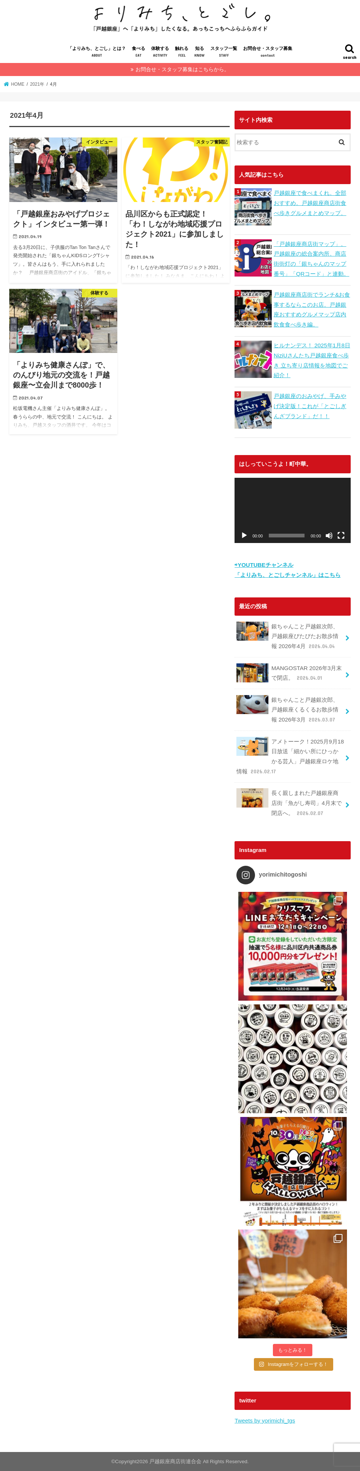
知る (199, 52)
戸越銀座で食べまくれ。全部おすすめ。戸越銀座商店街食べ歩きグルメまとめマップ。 (310, 203)
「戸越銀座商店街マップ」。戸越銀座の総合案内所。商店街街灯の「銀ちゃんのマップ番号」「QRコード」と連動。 (311, 259)
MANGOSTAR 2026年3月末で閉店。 (289, 673)
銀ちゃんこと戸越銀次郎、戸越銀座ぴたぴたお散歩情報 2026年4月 (287, 636)
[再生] (244, 535)
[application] (293, 510)
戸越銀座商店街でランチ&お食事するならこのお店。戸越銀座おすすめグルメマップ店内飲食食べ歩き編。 (312, 309)
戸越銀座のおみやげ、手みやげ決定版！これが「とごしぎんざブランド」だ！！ (310, 406)
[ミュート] (329, 535)
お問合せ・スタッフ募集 (267, 52)
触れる (181, 52)
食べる (138, 52)
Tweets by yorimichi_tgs (265, 1420)
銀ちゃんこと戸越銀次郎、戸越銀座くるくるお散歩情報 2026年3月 (287, 710)
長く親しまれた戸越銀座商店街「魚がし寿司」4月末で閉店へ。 (289, 803)
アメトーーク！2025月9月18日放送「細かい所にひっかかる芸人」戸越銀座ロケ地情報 (290, 756)
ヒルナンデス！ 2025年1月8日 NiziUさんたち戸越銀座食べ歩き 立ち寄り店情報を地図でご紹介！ (312, 360)
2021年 (37, 84)
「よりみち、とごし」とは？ (97, 52)
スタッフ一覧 (223, 52)
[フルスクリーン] (341, 535)
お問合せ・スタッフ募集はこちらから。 (182, 69)
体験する (160, 52)
